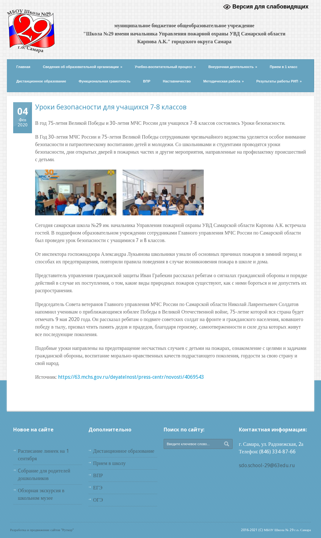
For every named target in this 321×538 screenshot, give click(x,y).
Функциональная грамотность (104, 81)
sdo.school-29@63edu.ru (267, 465)
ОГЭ (98, 500)
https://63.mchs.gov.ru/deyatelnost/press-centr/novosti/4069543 (131, 377)
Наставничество (177, 81)
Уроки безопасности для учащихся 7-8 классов (111, 107)
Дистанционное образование (41, 81)
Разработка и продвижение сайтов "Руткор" (42, 530)
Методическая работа (223, 81)
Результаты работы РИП (279, 81)
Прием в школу (109, 463)
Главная (23, 67)
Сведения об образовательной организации (82, 67)
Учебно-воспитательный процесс (165, 67)
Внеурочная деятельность (232, 67)
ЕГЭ (98, 488)
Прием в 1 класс (283, 67)
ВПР (146, 81)
